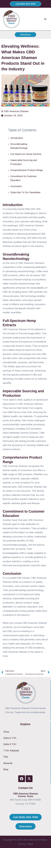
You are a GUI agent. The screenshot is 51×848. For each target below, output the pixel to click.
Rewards (7, 763)
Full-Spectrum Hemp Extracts (25, 154)
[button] (25, 3)
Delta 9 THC (9, 744)
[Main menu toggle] (45, 19)
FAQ (5, 756)
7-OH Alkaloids (11, 750)
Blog (5, 769)
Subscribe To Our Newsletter (25, 192)
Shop (6, 731)
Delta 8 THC (9, 738)
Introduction (16, 138)
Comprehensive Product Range (26, 170)
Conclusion (16, 186)
